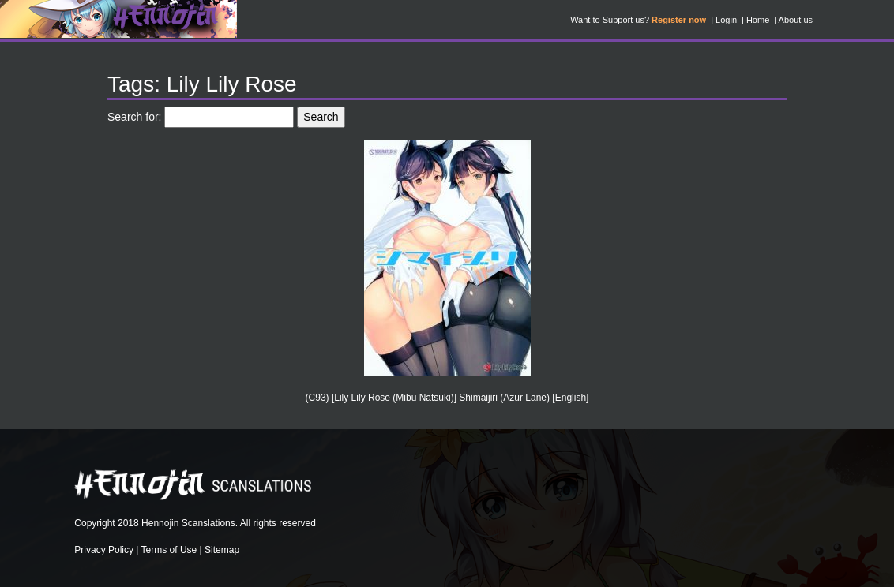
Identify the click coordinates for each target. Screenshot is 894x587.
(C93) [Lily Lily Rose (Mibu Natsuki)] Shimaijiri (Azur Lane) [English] (447, 397)
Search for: (134, 116)
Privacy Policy (103, 549)
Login (726, 19)
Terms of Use (169, 549)
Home (757, 19)
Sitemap (222, 549)
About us (796, 19)
